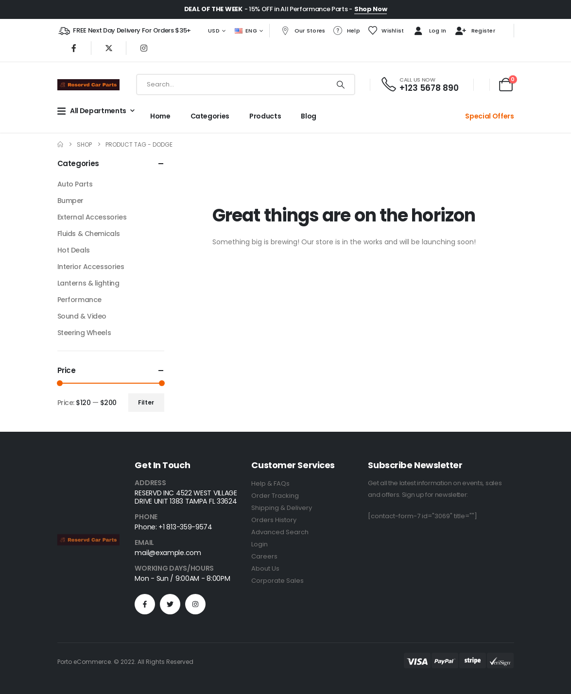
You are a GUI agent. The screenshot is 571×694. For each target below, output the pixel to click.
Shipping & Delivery (281, 507)
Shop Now (370, 9)
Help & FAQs (270, 483)
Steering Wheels (84, 333)
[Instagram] (144, 48)
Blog (308, 116)
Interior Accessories (90, 266)
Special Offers (489, 116)
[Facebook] (74, 48)
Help (346, 30)
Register (474, 31)
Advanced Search (280, 532)
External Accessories (92, 217)
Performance (79, 300)
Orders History (273, 520)
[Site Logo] (88, 84)
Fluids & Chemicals (88, 233)
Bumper (70, 200)
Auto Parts (75, 184)
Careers (264, 556)
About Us (265, 568)
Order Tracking (275, 495)
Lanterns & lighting (88, 283)
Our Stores (303, 30)
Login (259, 544)
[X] (109, 48)
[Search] (340, 84)
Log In (429, 31)
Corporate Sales (277, 580)
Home (160, 116)
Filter (146, 402)
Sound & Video (82, 316)
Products (265, 116)
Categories (210, 116)
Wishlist (385, 30)
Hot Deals (73, 250)
